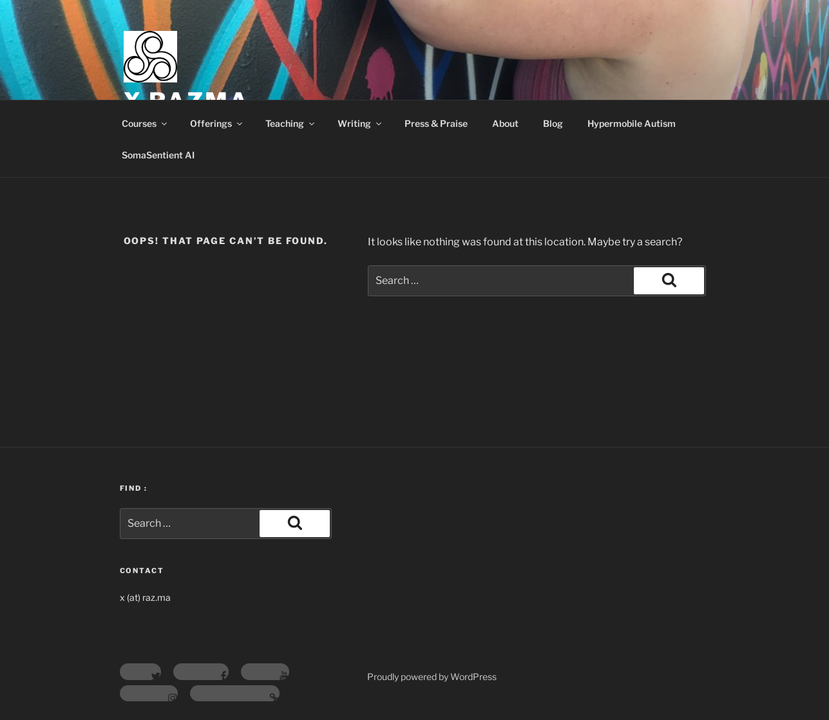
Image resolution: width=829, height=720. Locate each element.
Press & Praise (436, 123)
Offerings (217, 123)
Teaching (290, 123)
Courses (145, 123)
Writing (360, 123)
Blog (553, 123)
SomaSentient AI (158, 154)
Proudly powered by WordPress (432, 676)
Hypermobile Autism (631, 123)
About (505, 123)
